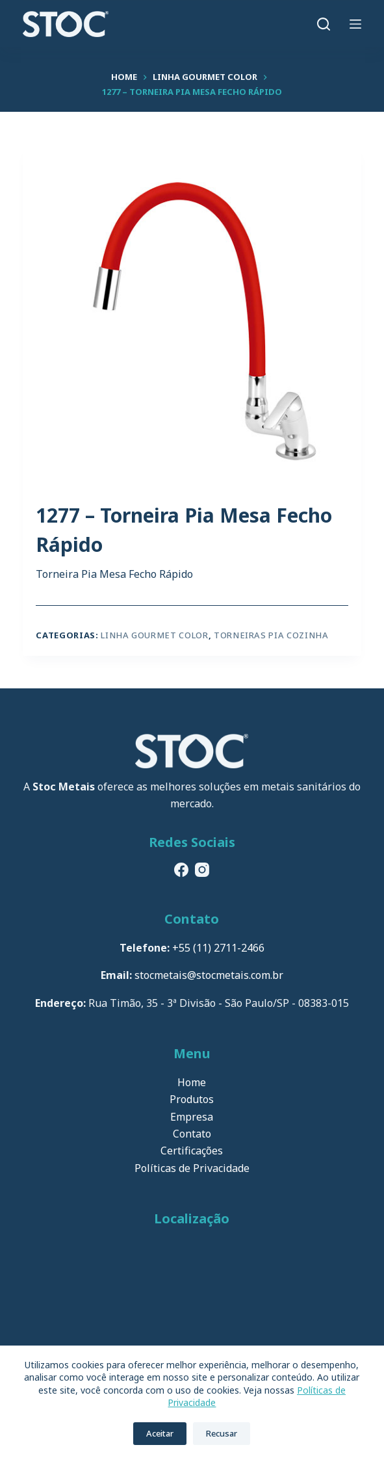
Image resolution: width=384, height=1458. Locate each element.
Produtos (192, 1099)
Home (191, 1082)
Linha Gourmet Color (154, 635)
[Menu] (355, 24)
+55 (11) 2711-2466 (218, 948)
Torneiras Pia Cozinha (271, 635)
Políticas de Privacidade (192, 1168)
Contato (192, 1133)
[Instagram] (202, 870)
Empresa (191, 1117)
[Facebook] (181, 870)
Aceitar (159, 1433)
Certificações (191, 1150)
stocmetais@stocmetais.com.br (208, 975)
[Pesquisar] (323, 24)
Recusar (221, 1433)
